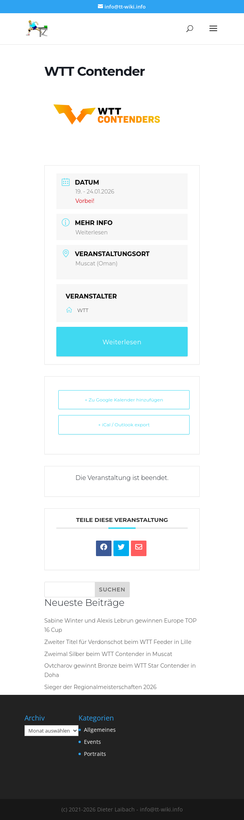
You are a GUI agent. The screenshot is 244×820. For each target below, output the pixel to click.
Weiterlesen (91, 232)
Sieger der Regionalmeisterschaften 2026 (100, 687)
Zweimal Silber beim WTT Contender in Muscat (108, 654)
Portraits (95, 753)
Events (92, 741)
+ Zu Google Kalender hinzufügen (124, 400)
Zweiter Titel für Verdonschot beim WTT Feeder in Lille (118, 642)
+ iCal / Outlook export (124, 424)
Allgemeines (100, 729)
